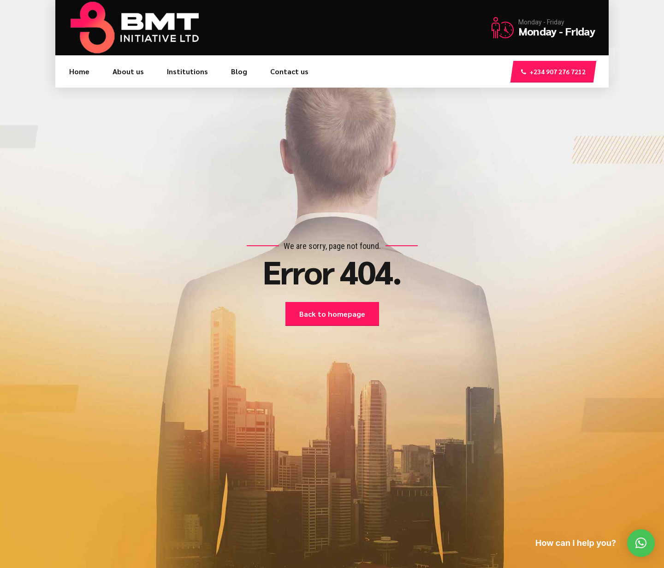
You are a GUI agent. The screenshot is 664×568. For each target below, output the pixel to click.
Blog (239, 71)
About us (128, 71)
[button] (641, 543)
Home (79, 71)
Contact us (289, 71)
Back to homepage (332, 314)
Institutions (187, 71)
